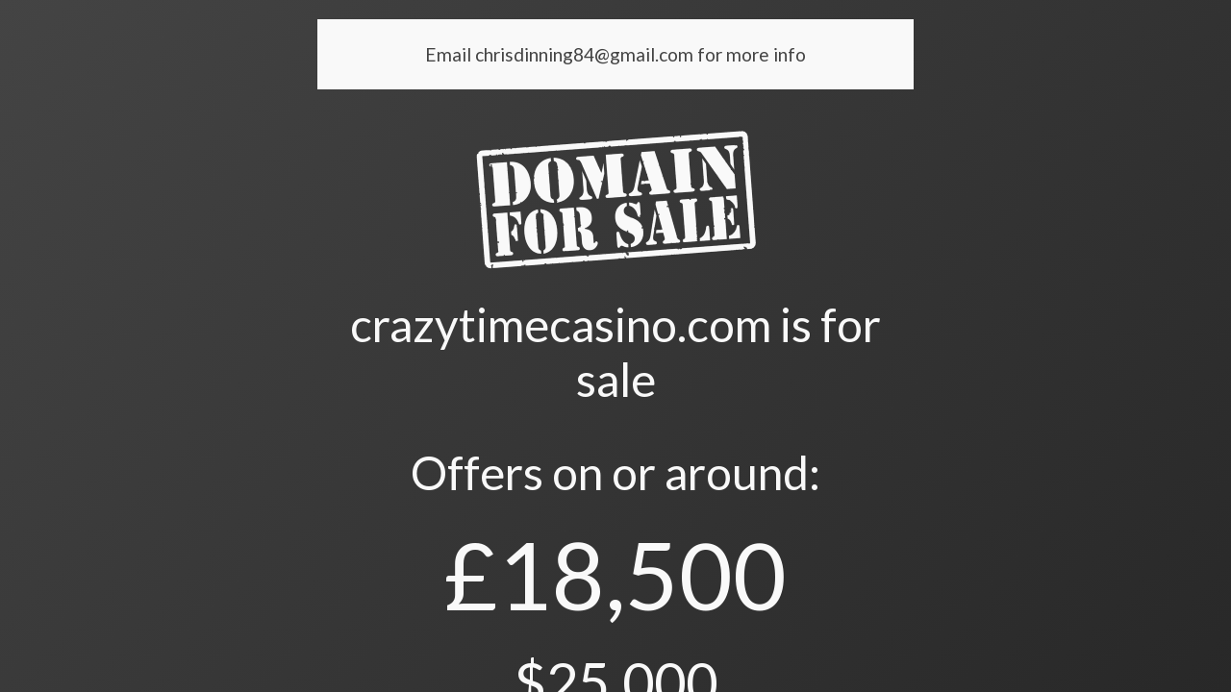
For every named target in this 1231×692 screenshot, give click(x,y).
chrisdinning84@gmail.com (586, 54)
